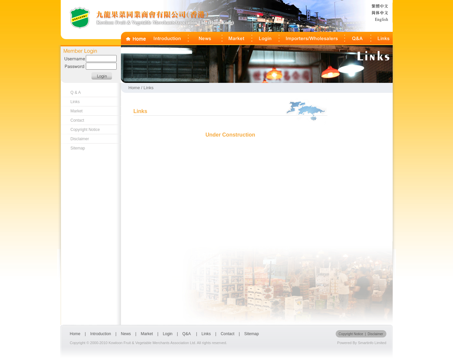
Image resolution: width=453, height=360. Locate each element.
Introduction (100, 333)
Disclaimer (80, 139)
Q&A (187, 333)
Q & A (76, 92)
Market (77, 111)
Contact (77, 120)
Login (168, 333)
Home (75, 333)
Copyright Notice (85, 129)
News (126, 333)
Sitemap (78, 148)
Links (75, 101)
